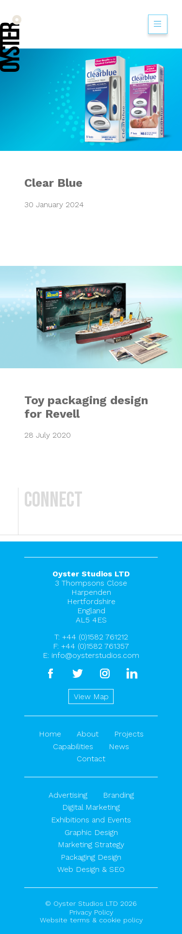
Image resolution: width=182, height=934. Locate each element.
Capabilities (73, 746)
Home (50, 733)
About (88, 733)
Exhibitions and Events (91, 819)
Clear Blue (53, 183)
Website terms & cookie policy (91, 920)
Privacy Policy (91, 912)
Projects (129, 733)
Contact (91, 758)
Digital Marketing (91, 807)
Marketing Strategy (91, 844)
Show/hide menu (157, 24)
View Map (91, 696)
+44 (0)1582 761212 (95, 636)
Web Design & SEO (91, 869)
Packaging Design (91, 857)
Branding (118, 795)
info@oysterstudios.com (95, 655)
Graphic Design (91, 832)
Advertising (68, 795)
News (119, 746)
